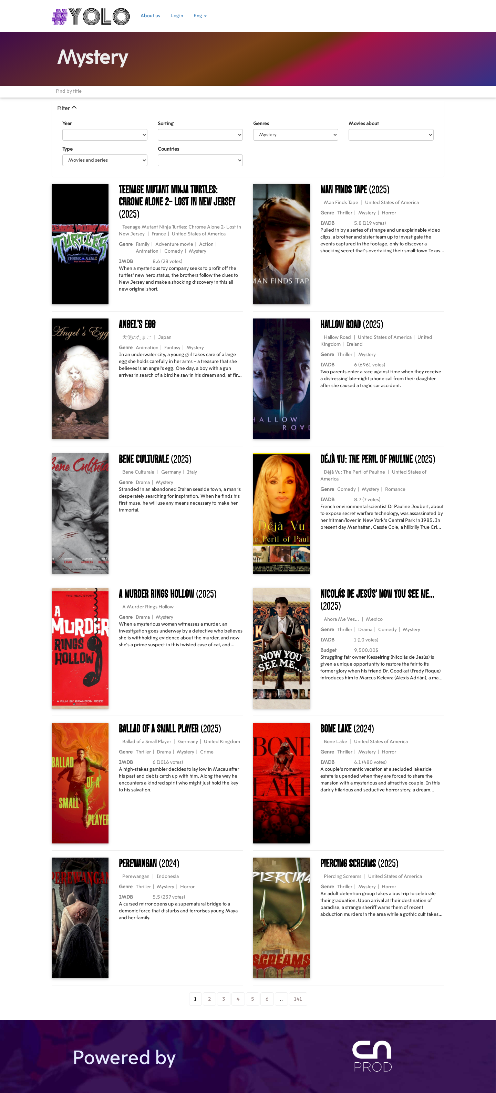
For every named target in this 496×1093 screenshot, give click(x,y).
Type (67, 149)
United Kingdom (222, 741)
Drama (143, 482)
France (159, 234)
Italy (192, 472)
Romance (395, 489)
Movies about (364, 123)
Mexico (374, 619)
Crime (207, 752)
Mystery (197, 251)
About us (150, 15)
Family (142, 244)
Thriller (344, 213)
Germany (171, 472)
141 (298, 999)
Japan (165, 337)
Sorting (166, 123)
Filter (67, 108)
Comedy (173, 251)
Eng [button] (200, 15)
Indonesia (167, 876)
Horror (389, 213)
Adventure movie (174, 244)
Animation (147, 251)
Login (176, 15)
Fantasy (172, 347)
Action (206, 244)
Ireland (355, 344)
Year (67, 123)
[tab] (248, 108)
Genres (261, 123)
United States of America (199, 234)
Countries (168, 149)
